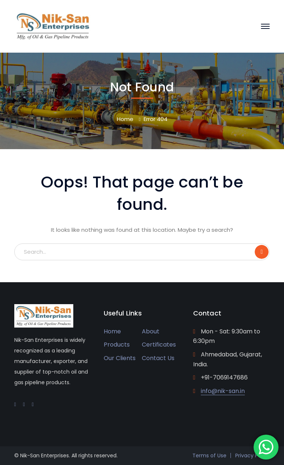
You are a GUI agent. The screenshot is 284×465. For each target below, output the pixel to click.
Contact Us (158, 358)
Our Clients (120, 358)
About (150, 331)
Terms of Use (209, 455)
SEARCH (262, 252)
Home (125, 119)
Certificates (159, 344)
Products (117, 344)
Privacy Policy (252, 455)
